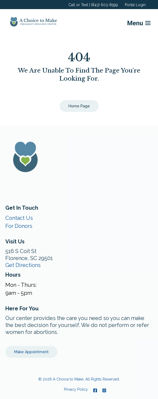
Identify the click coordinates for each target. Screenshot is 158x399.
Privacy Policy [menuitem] (76, 389)
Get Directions (23, 265)
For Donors (18, 226)
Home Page (79, 106)
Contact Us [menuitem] (19, 218)
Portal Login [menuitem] (135, 5)
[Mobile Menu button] (130, 22)
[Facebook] (95, 390)
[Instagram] (103, 390)
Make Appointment (31, 352)
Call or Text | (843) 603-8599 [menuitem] (93, 5)
